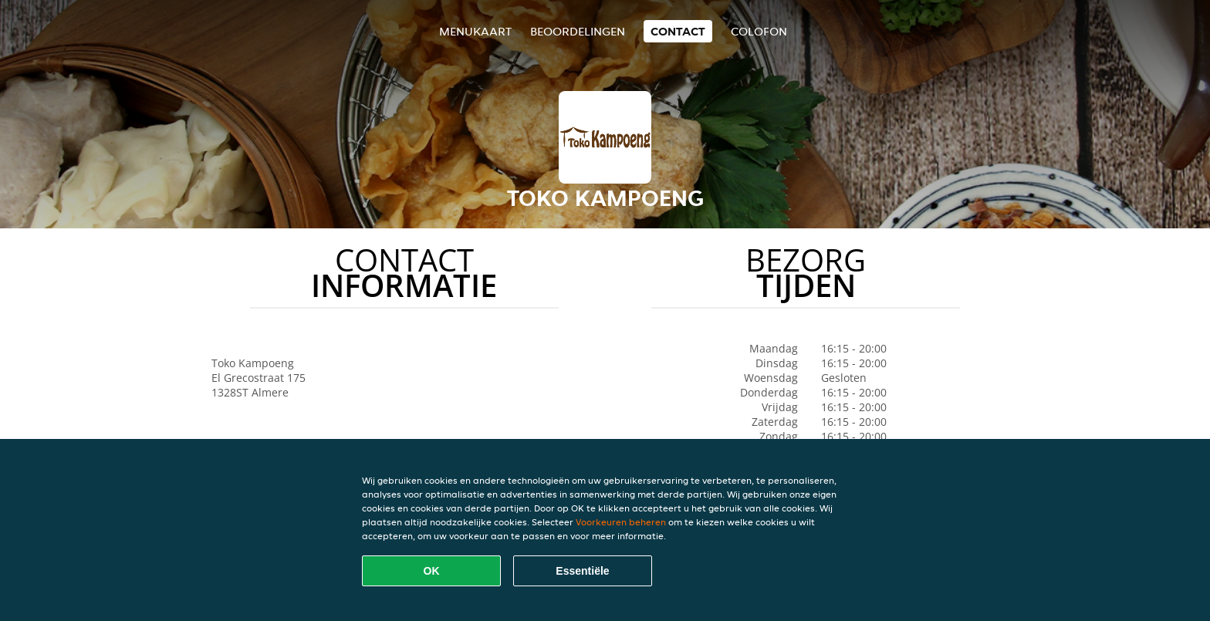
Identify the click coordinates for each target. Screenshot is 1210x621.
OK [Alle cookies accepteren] (432, 571)
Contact (678, 31)
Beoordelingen (577, 31)
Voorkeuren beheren (621, 522)
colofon (759, 31)
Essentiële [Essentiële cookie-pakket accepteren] (582, 571)
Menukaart (475, 31)
